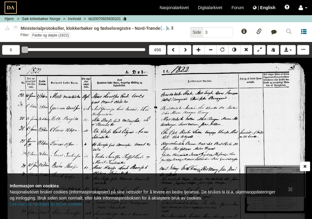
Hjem (9, 18)
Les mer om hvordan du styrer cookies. (46, 204)
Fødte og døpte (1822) (50, 35)
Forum (238, 7)
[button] (303, 7)
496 (157, 49)
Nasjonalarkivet (174, 7)
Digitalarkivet (210, 7)
